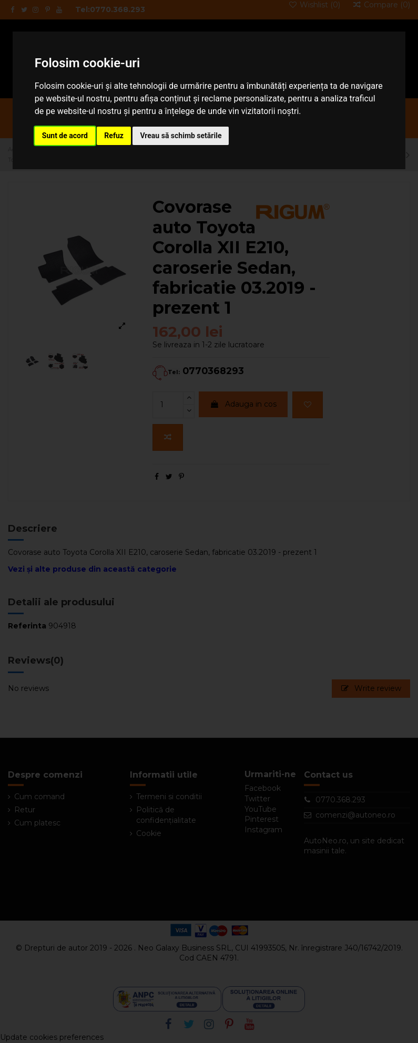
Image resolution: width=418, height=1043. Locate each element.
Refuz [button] (114, 135)
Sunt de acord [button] (65, 135)
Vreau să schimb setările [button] (180, 135)
